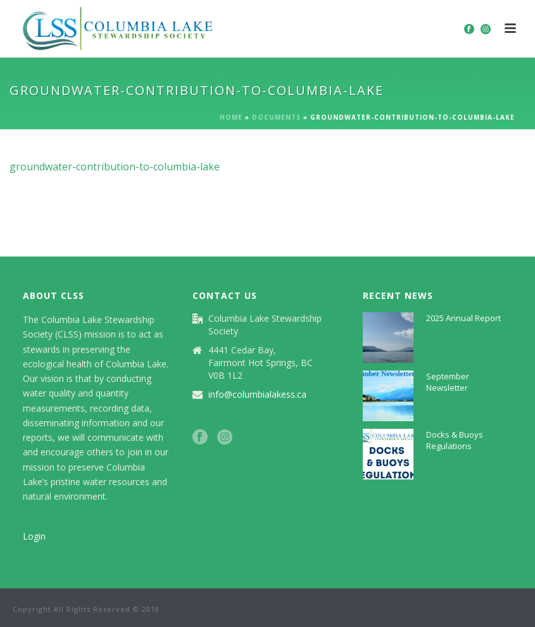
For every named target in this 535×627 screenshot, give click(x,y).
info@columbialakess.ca (257, 394)
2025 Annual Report (463, 318)
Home (231, 117)
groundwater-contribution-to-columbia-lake (114, 167)
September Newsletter (447, 381)
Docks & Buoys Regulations (454, 440)
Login (34, 536)
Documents (276, 117)
